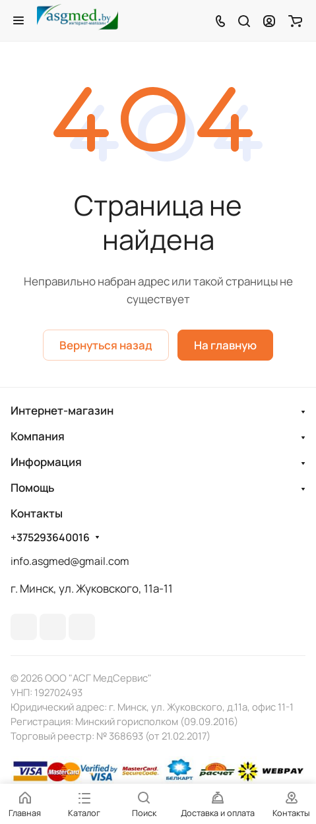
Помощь (32, 487)
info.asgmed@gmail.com (70, 561)
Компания (38, 436)
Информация (46, 461)
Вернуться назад (105, 345)
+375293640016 (50, 537)
